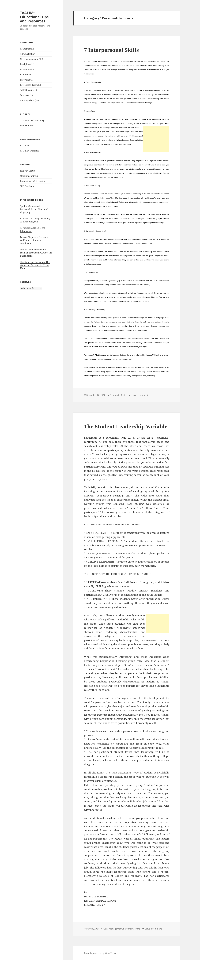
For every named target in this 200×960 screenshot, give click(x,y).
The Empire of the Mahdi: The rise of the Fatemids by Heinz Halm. (35, 265)
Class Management (29, 59)
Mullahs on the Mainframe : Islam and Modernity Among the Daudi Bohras (36, 252)
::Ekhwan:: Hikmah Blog (32, 120)
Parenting (25, 79)
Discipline (25, 64)
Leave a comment (139, 395)
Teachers (24, 95)
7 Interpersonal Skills (111, 49)
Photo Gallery (26, 125)
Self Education (27, 90)
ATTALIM (24, 145)
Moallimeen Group (29, 175)
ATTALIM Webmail (29, 150)
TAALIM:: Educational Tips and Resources (34, 16)
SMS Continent (27, 186)
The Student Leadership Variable (125, 426)
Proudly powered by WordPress (100, 953)
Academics (25, 48)
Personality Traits (29, 85)
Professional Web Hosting (32, 181)
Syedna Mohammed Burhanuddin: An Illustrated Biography (34, 209)
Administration (27, 53)
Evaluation (25, 69)
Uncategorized (27, 100)
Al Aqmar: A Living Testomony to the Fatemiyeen (35, 220)
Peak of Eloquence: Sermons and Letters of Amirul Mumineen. (34, 240)
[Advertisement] (156, 139)
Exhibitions (25, 74)
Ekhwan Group (27, 170)
